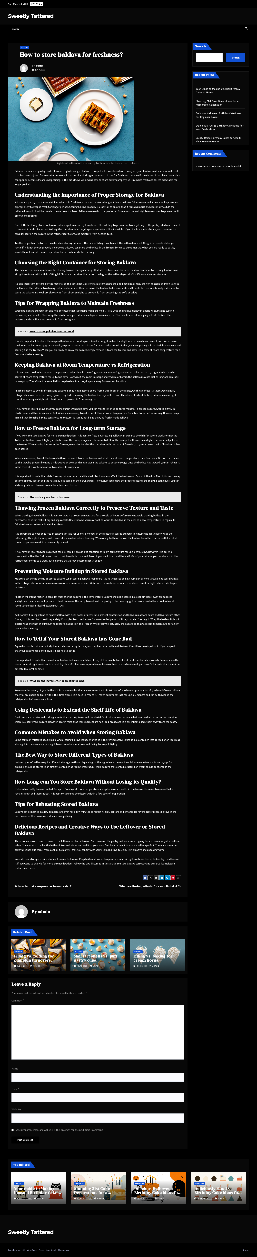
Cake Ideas (19, 1183)
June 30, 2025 (24, 1198)
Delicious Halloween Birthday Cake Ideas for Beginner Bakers (218, 115)
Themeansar (63, 1250)
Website (16, 1109)
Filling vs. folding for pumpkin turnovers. (34, 958)
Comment (17, 1001)
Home (15, 28)
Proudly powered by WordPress (23, 1250)
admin (39, 65)
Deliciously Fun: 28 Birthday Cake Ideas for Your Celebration (220, 128)
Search (200, 46)
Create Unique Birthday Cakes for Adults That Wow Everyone (219, 140)
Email (15, 1089)
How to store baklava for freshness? (71, 54)
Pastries (24, 47)
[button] (246, 28)
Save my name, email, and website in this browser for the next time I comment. (59, 1130)
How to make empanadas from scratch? (43, 886)
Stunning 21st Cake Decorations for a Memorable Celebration (217, 103)
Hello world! (234, 166)
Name (15, 1069)
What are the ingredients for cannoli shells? (150, 886)
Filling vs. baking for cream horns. (153, 958)
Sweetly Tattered (30, 16)
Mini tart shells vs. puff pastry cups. (96, 958)
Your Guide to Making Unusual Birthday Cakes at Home (218, 91)
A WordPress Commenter (210, 166)
